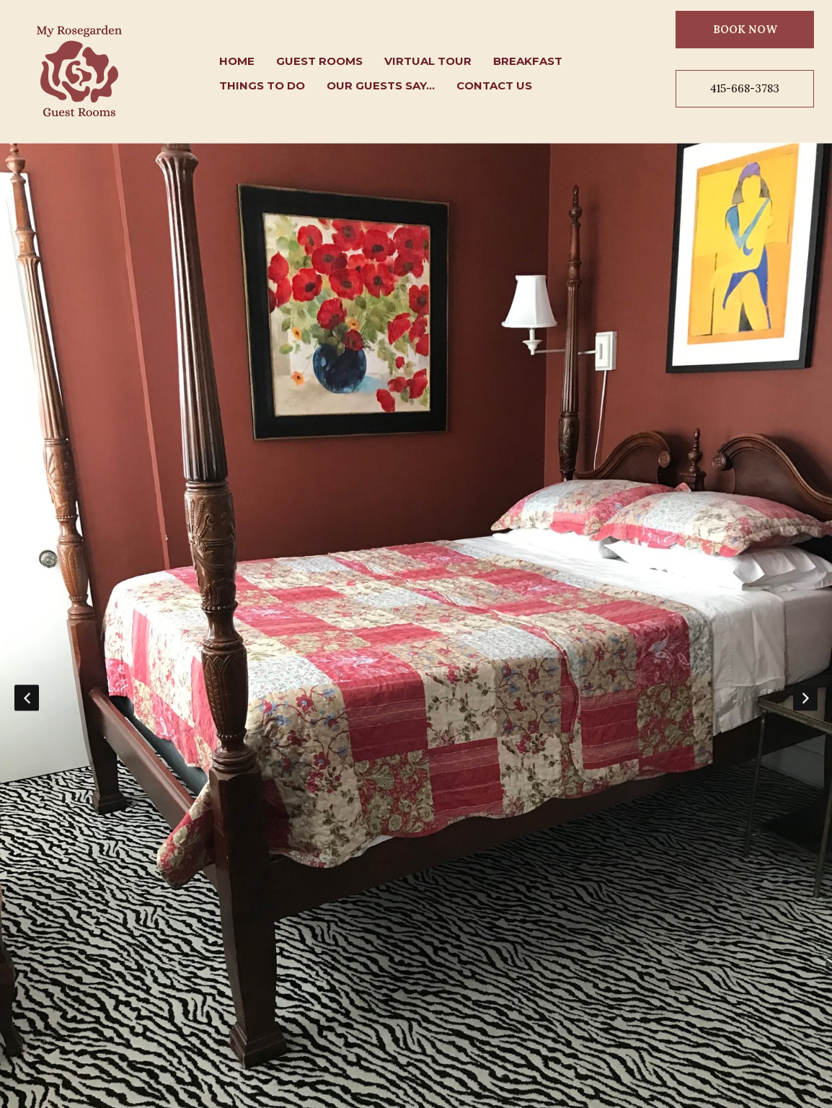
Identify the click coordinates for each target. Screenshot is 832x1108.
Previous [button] (26, 698)
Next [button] (805, 698)
